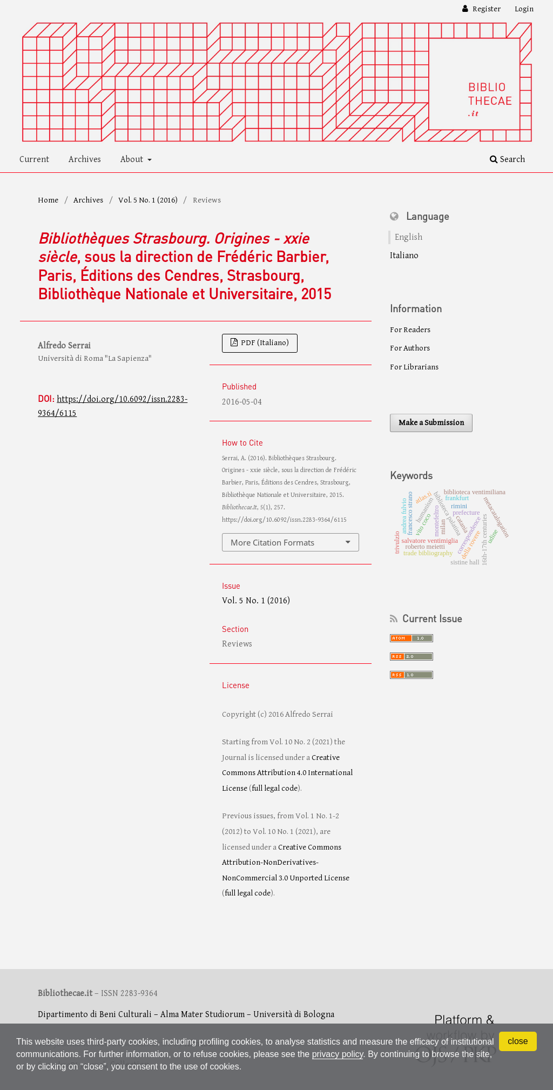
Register (486, 9)
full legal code (275, 788)
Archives (85, 159)
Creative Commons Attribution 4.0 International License (287, 773)
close (518, 1041)
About (132, 159)
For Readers (410, 329)
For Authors (410, 348)
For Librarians (414, 367)
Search (507, 159)
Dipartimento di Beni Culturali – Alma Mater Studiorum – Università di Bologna (186, 1015)
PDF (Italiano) (264, 342)
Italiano (404, 256)
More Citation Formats (272, 542)
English (408, 237)
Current (34, 159)
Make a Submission (431, 422)
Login (524, 9)
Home (48, 200)
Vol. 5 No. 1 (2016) (148, 200)
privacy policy (338, 1054)
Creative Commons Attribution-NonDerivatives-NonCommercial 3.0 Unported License (285, 863)
